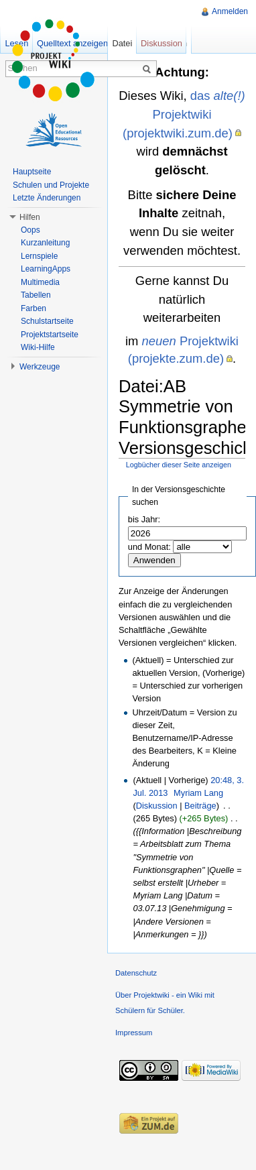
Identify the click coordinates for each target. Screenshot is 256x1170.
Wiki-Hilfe (38, 347)
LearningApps (45, 269)
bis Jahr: (144, 519)
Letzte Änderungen (46, 197)
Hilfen (29, 217)
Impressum (133, 1033)
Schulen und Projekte (51, 185)
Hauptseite (32, 171)
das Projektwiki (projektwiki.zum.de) (184, 114)
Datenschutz (136, 973)
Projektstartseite (49, 334)
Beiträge (200, 806)
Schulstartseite (47, 321)
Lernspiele (39, 256)
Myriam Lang (198, 793)
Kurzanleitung (45, 242)
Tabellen (36, 295)
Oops (30, 230)
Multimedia (40, 282)
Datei (122, 43)
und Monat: (149, 547)
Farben (33, 308)
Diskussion (157, 806)
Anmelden (230, 11)
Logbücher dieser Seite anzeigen (178, 465)
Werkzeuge (39, 366)
